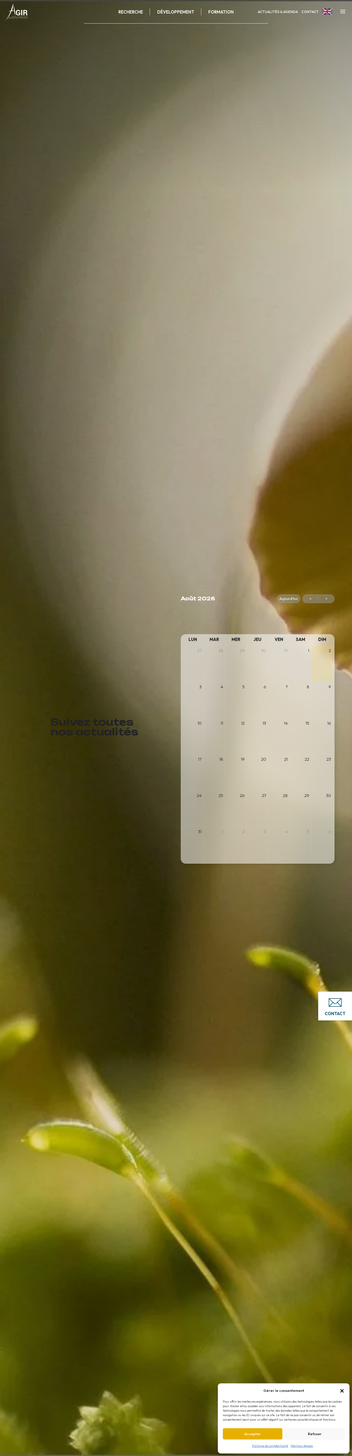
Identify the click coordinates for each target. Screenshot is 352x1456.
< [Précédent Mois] (310, 598)
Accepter (252, 1433)
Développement (175, 12)
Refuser (315, 1433)
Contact (310, 12)
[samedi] (300, 639)
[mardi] (214, 639)
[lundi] (193, 639)
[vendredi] (279, 639)
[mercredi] (236, 639)
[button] (341, 1390)
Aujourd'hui (288, 598)
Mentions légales (302, 1446)
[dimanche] (322, 639)
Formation (221, 12)
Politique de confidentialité (270, 1446)
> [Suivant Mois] (326, 598)
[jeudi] (257, 639)
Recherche (130, 12)
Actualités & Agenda (278, 12)
